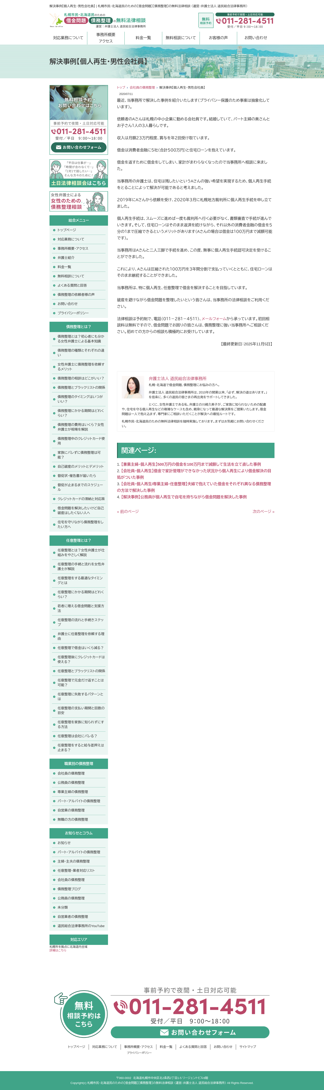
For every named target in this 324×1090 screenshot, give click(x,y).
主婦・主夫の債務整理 (74, 861)
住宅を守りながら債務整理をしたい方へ (81, 524)
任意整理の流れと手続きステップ (81, 622)
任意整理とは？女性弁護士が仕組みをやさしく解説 (81, 552)
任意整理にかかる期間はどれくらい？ (81, 594)
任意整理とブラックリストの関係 (81, 671)
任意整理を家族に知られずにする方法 (81, 724)
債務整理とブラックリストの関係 (81, 387)
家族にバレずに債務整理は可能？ (79, 455)
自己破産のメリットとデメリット (81, 466)
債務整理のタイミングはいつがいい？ (80, 399)
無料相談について (181, 38)
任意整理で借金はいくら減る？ (81, 648)
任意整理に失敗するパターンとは (80, 696)
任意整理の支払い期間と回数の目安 (81, 710)
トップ (121, 87)
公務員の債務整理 (71, 782)
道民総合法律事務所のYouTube (81, 926)
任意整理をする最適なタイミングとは (80, 580)
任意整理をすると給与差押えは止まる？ (81, 747)
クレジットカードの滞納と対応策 (81, 499)
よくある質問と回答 (72, 285)
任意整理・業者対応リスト (76, 870)
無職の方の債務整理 (73, 819)
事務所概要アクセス (105, 38)
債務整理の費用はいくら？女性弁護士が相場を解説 (81, 427)
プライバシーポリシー (73, 313)
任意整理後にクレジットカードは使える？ (81, 659)
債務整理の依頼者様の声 (76, 295)
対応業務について (68, 38)
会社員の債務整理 (142, 87)
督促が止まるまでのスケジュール (80, 487)
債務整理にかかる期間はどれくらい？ (81, 413)
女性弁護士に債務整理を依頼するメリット (81, 366)
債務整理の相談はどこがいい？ (81, 378)
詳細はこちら (58, 950)
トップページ (67, 230)
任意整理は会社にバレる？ (77, 736)
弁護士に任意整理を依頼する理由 (81, 636)
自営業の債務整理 (71, 810)
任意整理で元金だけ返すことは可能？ (81, 682)
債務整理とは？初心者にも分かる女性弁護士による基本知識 (81, 339)
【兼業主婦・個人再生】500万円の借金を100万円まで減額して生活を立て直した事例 (191, 464)
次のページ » (263, 512)
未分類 (63, 907)
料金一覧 (143, 38)
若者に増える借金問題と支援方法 (81, 608)
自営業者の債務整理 (73, 917)
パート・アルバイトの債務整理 (79, 801)
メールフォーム (214, 319)
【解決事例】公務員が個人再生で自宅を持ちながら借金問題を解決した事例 (184, 497)
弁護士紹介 (66, 258)
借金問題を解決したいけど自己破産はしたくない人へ (81, 510)
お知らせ (64, 843)
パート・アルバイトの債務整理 (79, 852)
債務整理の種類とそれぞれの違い (81, 352)
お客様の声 (218, 38)
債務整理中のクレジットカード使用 (81, 441)
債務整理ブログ (69, 889)
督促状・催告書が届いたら (77, 476)
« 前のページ (128, 512)
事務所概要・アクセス (73, 248)
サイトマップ (247, 1047)
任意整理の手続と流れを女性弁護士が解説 (81, 566)
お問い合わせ (256, 38)
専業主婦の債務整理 (73, 792)
